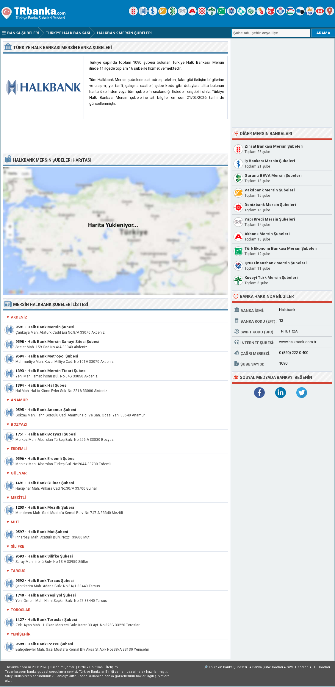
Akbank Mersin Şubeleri (267, 234)
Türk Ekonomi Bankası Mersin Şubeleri (281, 248)
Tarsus (18, 571)
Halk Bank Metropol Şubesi (52, 356)
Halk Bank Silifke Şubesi (50, 556)
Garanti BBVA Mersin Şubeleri (273, 175)
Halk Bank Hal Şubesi (47, 385)
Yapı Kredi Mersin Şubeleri (270, 219)
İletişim (112, 667)
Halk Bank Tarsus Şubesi (50, 580)
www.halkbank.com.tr (297, 342)
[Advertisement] (115, 136)
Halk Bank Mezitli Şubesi (50, 507)
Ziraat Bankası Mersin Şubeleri (274, 146)
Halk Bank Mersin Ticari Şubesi (57, 371)
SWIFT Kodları (298, 667)
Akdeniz (19, 317)
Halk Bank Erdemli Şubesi (51, 458)
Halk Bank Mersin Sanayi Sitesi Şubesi (63, 341)
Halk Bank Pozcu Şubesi (50, 644)
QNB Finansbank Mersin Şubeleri (276, 263)
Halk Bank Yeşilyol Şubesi (51, 595)
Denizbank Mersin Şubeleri (270, 204)
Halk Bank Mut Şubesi (47, 532)
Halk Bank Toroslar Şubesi (52, 619)
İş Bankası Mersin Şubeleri (270, 161)
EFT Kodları (321, 667)
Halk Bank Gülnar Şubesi (50, 483)
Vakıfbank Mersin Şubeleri (270, 190)
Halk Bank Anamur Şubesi (51, 409)
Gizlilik (91, 667)
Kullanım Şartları (62, 667)
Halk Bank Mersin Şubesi (50, 327)
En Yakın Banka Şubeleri (228, 667)
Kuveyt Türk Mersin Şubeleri (271, 277)
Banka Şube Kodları (267, 667)
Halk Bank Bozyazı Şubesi (51, 434)
